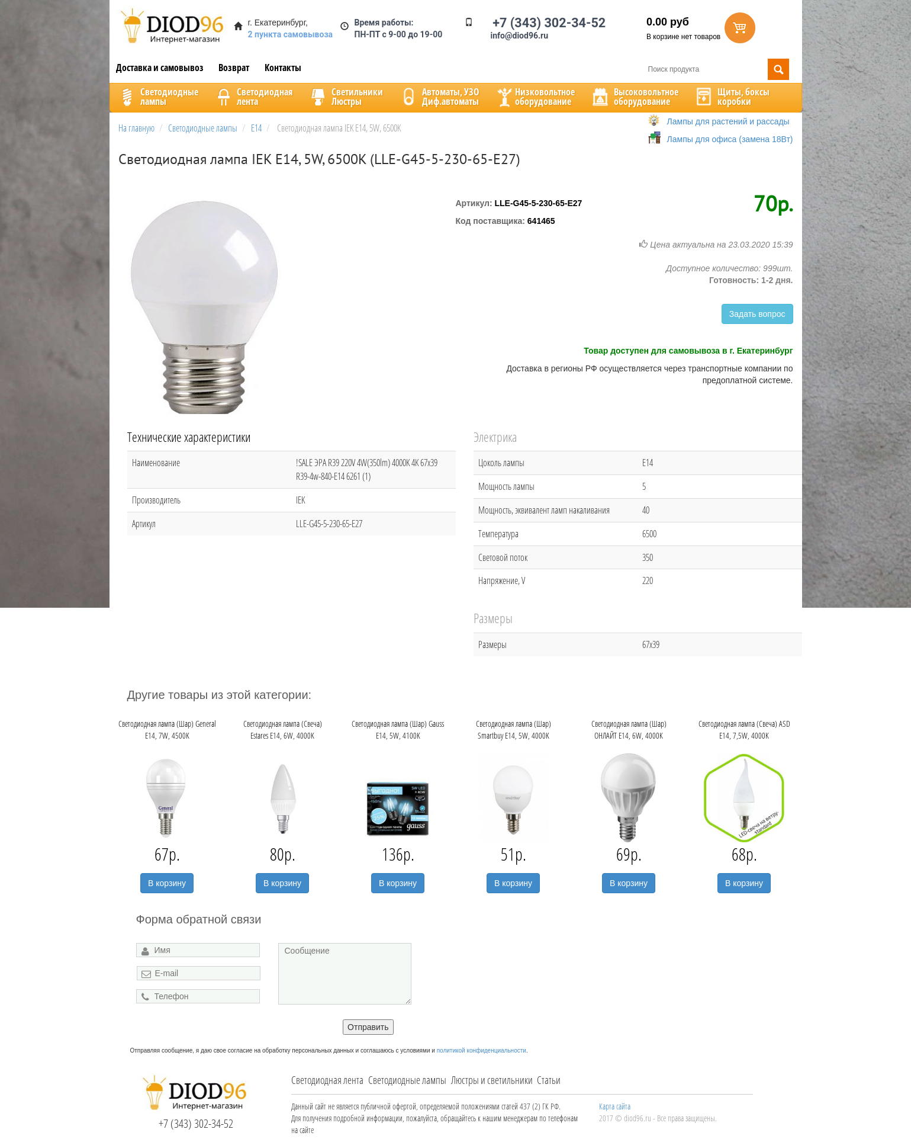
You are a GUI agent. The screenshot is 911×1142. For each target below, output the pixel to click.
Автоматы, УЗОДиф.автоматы (438, 96)
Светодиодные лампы (407, 1080)
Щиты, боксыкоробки (732, 96)
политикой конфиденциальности (481, 1050)
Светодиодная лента (327, 1080)
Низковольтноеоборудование (534, 96)
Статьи (549, 1080)
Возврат (233, 67)
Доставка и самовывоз (160, 67)
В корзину (167, 883)
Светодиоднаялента (252, 96)
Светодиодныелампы (157, 96)
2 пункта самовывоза (290, 34)
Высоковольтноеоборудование (634, 96)
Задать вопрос (757, 314)
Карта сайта (614, 1106)
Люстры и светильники (492, 1080)
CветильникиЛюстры (345, 96)
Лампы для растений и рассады (728, 121)
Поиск (778, 69)
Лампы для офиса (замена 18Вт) (730, 139)
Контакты (283, 67)
